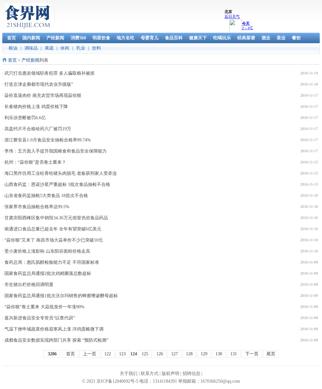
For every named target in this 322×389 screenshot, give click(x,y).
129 (204, 353)
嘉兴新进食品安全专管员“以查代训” (39, 318)
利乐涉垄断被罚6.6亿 (25, 117)
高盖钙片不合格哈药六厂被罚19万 (37, 128)
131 (233, 353)
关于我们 (129, 373)
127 (174, 353)
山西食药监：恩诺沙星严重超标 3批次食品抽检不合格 (57, 184)
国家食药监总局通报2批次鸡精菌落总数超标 (47, 273)
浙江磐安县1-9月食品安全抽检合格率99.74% (47, 140)
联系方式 (149, 373)
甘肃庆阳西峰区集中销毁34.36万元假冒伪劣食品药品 (56, 217)
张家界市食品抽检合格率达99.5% (36, 206)
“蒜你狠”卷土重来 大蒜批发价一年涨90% (44, 306)
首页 (12, 60)
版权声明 (170, 373)
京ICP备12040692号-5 (117, 381)
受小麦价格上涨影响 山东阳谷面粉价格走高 (47, 251)
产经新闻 (30, 60)
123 (122, 353)
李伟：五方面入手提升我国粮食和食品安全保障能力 (55, 151)
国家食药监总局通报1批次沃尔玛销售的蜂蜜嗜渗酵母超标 (61, 295)
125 (145, 353)
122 (107, 353)
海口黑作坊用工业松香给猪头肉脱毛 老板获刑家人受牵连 (60, 173)
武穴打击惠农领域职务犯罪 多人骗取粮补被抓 (49, 73)
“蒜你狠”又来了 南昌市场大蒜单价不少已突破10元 (53, 240)
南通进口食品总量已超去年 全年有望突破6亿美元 (52, 229)
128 (189, 353)
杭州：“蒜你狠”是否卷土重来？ (35, 162)
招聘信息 (191, 373)
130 (219, 353)
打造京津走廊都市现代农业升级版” (38, 84)
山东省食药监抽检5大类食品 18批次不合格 (46, 195)
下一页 (251, 353)
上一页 (89, 353)
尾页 (270, 353)
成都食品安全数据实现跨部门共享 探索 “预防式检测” (56, 340)
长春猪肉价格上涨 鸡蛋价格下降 (36, 106)
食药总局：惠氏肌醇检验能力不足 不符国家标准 (51, 262)
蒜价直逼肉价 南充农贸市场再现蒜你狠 (42, 95)
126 (160, 353)
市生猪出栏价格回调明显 (28, 284)
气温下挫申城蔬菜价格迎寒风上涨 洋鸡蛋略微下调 (54, 329)
